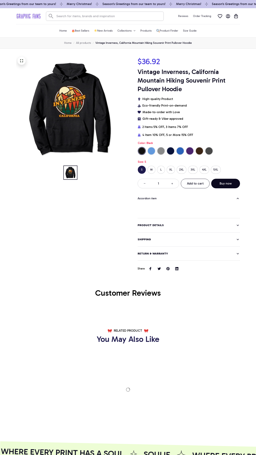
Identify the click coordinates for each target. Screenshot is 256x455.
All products (83, 43)
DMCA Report (24, 444)
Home (68, 43)
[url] (39, 403)
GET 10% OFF (98, 427)
